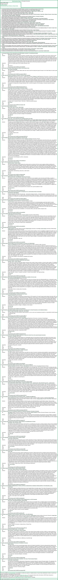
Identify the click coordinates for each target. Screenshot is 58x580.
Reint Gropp (20, 13)
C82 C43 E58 (10, 239)
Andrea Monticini (26, 21)
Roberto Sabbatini (12, 15)
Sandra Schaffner (40, 48)
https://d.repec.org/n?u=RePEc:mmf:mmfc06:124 (16, 160)
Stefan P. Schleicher (37, 46)
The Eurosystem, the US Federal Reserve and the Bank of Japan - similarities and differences (19, 36)
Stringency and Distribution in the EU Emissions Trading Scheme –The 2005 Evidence (17, 46)
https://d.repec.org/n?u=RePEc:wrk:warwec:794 (16, 104)
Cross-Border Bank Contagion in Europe (9, 13)
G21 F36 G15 (10, 114)
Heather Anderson (20, 22)
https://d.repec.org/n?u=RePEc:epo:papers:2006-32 (17, 198)
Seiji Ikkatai (42, 38)
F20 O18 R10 (10, 567)
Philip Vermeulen (37, 14)
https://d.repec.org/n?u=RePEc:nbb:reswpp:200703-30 (17, 136)
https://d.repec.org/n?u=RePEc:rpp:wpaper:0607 (16, 570)
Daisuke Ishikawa (48, 38)
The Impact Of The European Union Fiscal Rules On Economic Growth (14, 12)
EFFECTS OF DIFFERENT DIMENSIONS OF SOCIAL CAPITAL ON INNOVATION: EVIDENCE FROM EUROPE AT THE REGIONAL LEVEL (27, 43)
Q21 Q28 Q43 (10, 433)
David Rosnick (45, 19)
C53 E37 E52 (10, 290)
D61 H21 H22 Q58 (11, 464)
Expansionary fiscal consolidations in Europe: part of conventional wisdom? (15, 20)
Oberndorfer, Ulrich (40, 39)
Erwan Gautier (54, 14)
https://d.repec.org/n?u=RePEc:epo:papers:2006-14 (17, 315)
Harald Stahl (18, 15)
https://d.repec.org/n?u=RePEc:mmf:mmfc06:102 (16, 292)
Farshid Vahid (37, 22)
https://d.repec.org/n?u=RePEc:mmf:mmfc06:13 (16, 348)
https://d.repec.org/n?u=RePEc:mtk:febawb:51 (16, 498)
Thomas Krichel (12, 579)
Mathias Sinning (32, 49)
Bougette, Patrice (34, 24)
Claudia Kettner (44, 46)
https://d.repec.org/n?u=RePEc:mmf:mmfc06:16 (16, 226)
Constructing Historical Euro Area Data (9, 22)
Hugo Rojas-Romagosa (43, 18)
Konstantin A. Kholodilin (12, 336)
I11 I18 (9, 539)
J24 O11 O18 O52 (11, 446)
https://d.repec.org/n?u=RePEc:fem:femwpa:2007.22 (17, 527)
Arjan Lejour (40, 45)
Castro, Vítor (31, 12)
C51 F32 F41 (10, 158)
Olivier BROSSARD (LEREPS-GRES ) (40, 34)
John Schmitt (33, 10)
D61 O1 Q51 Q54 (11, 525)
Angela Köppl (50, 46)
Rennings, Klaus (47, 39)
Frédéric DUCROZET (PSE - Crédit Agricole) (30, 382)
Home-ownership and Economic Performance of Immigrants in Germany (15, 49)
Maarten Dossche (48, 14)
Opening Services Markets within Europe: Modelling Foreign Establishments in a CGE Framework (19, 45)
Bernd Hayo (10, 54)
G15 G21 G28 (10, 306)
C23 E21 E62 (10, 209)
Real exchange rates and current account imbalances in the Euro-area (14, 16)
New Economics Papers (16, 1)
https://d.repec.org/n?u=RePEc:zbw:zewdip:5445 (16, 436)
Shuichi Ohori (54, 38)
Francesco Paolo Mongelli (49, 36)
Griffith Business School (19, 577)
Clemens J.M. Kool (31, 26)
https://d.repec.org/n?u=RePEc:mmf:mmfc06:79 (16, 380)
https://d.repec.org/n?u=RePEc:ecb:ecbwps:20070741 (17, 258)
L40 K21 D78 (10, 273)
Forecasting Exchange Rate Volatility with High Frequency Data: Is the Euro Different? (17, 364)
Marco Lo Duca (25, 13)
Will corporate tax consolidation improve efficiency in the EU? (13, 18)
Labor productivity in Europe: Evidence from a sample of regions (13, 40)
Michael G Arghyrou (32, 16)
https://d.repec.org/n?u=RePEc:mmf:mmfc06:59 (16, 363)
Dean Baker (38, 10)
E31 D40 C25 (10, 133)
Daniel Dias (42, 14)
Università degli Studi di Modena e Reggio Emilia (9, 5)
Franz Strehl (29, 42)
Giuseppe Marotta (3, 4)
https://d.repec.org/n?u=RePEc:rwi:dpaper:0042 (16, 174)
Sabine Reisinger (34, 42)
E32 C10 (9, 346)
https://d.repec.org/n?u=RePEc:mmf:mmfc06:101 (16, 308)
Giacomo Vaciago (32, 21)
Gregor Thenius (26, 516)
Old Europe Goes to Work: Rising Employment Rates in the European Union (15, 10)
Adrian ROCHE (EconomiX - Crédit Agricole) (16, 35)
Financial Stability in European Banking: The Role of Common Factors (14, 26)
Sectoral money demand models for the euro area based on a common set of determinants (18, 23)
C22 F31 (9, 84)
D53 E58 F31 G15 (11, 331)
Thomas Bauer (33, 48)
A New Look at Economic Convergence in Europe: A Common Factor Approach (16, 11)
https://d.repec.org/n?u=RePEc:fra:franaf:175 (16, 117)
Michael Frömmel (24, 17)
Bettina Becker (34, 11)
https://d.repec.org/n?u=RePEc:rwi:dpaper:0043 (16, 541)
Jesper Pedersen (36, 29)
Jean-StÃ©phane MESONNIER (43, 25)
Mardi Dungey (26, 22)
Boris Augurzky (28, 48)
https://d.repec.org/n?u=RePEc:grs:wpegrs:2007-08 (17, 395)
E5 (8, 64)
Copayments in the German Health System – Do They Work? (13, 48)
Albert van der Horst (28, 18)
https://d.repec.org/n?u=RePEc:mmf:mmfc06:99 (16, 242)
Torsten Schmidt (30, 17)
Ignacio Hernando (5, 15)
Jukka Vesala (31, 13)
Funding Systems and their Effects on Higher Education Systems (13, 42)
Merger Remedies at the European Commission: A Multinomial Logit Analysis (15, 24)
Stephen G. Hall (40, 11)
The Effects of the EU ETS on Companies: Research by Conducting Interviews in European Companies (20, 38)
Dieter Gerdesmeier (40, 36)
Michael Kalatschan (41, 42)
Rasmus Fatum (30, 29)
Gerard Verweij (54, 45)
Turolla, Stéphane (40, 24)
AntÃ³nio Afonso (33, 20)
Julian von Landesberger (40, 23)
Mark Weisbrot (51, 19)
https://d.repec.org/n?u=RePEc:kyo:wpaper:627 (16, 420)
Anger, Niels (31, 41)
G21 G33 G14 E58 (11, 392)
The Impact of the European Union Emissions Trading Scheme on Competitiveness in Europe (18, 39)
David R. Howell (51, 27)
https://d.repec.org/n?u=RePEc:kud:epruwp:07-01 (17, 333)
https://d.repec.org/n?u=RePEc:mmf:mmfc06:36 (16, 66)
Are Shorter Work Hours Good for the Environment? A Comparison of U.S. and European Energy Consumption (22, 19)
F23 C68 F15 (10, 510)
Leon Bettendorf (36, 18)
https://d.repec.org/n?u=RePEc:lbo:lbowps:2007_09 (17, 86)
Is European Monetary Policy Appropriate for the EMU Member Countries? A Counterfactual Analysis (20, 53)
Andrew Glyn (7, 28)
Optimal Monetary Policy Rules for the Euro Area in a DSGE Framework (15, 349)
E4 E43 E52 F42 (11, 223)
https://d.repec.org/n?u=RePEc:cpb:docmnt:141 (16, 190)
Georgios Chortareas (40, 16)
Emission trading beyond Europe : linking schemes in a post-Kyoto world (15, 41)
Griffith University (28, 577)
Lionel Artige (28, 40)
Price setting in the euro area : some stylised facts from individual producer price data (17, 14)
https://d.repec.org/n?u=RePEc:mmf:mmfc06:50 (16, 212)
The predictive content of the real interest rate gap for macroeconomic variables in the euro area (19, 25)
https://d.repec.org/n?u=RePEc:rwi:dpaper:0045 (16, 557)
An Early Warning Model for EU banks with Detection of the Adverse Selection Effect (17, 34)
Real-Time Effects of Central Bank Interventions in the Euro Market (14, 29)
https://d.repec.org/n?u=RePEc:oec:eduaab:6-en (16, 484)
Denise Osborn (32, 22)
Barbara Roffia (39, 398)
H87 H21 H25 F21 (11, 187)
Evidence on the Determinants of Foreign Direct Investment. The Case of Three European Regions (19, 50)
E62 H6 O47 (10, 102)
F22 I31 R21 (10, 555)
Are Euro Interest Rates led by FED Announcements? (11, 21)
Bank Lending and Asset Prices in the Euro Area (10, 17)
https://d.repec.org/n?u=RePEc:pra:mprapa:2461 (16, 275)
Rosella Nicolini (34, 40)
